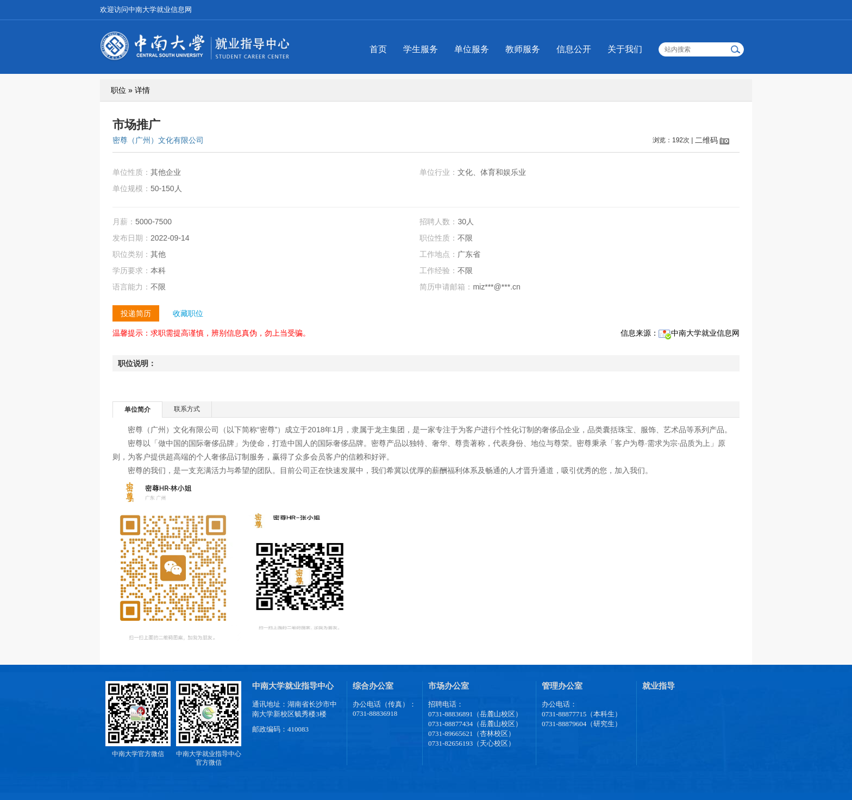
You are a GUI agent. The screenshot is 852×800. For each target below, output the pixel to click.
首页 (378, 49)
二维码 (706, 140)
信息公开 (573, 49)
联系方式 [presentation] (187, 409)
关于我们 (624, 49)
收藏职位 (188, 313)
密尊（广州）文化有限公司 (158, 140)
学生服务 (420, 49)
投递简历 (136, 313)
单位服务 (471, 49)
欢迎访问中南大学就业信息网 (146, 9)
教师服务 (522, 49)
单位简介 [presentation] (137, 409)
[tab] (137, 409)
